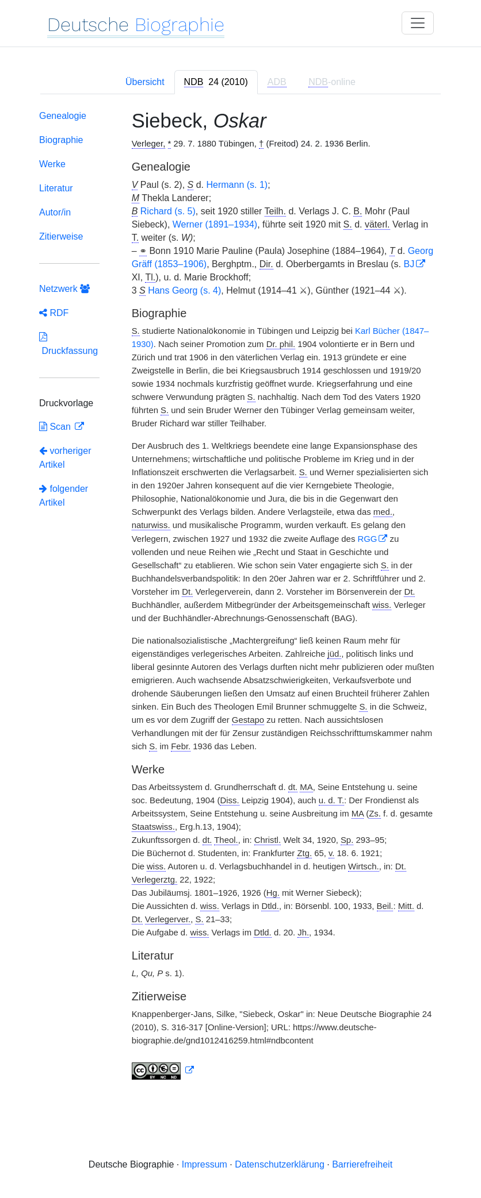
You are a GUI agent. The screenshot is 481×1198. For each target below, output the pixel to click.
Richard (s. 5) (168, 211)
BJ (408, 264)
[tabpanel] (240, 597)
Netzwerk (64, 289)
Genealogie (62, 116)
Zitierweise (61, 236)
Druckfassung (68, 344)
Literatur (56, 188)
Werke (52, 164)
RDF (53, 313)
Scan (56, 427)
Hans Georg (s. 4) (184, 290)
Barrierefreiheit (362, 1164)
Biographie (61, 140)
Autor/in (55, 212)
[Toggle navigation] (418, 22)
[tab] (216, 82)
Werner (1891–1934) (215, 224)
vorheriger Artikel (65, 457)
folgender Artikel (63, 495)
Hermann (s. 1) (237, 185)
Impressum (204, 1164)
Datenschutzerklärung (280, 1164)
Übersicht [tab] (145, 82)
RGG (367, 539)
